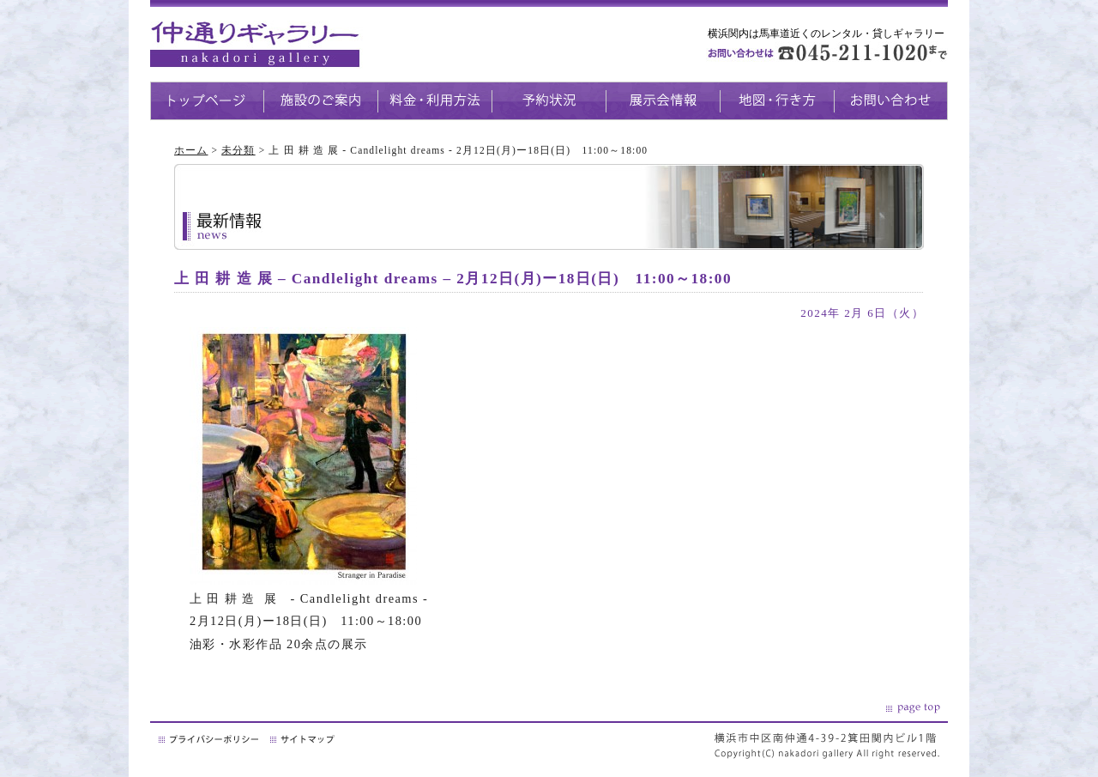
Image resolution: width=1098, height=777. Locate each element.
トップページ (206, 101)
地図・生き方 (777, 101)
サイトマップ (303, 739)
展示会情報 (663, 101)
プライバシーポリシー (210, 739)
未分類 (238, 150)
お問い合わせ (891, 101)
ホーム (191, 150)
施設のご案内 (320, 101)
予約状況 (549, 101)
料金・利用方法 (434, 101)
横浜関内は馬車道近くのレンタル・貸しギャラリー (826, 33)
